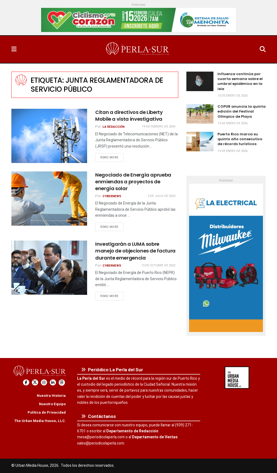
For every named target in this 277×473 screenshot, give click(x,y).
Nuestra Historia (51, 395)
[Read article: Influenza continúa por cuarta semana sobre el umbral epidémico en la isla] (199, 81)
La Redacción (113, 126)
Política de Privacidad (47, 412)
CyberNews (112, 196)
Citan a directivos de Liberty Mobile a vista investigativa (129, 115)
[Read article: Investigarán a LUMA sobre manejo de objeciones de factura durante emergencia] (49, 268)
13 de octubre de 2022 (158, 265)
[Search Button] (263, 49)
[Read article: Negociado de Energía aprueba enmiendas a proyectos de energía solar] (49, 198)
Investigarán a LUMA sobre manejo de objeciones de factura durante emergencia (135, 251)
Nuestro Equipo (52, 404)
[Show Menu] (14, 49)
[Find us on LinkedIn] (53, 382)
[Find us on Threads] (62, 382)
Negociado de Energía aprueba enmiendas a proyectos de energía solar (133, 181)
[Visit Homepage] (138, 49)
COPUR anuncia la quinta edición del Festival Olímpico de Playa (241, 111)
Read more (112, 157)
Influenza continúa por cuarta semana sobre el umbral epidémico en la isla (240, 81)
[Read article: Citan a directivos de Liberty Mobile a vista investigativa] (49, 136)
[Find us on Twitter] (35, 382)
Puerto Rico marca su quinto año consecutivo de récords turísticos (239, 139)
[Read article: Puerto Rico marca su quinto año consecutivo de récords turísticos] (199, 141)
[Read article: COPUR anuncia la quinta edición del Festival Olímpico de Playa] (199, 114)
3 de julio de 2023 (161, 196)
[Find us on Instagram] (44, 382)
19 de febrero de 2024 (158, 126)
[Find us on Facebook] (26, 382)
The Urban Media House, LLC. (40, 420)
